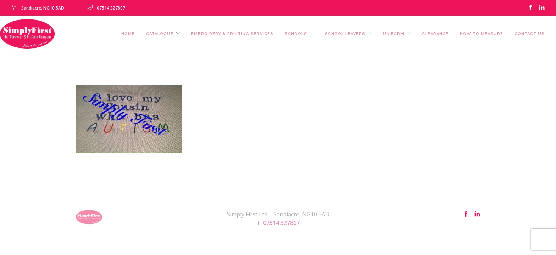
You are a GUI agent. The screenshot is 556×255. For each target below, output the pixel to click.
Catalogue (159, 34)
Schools (296, 34)
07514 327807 (111, 8)
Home (128, 34)
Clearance (435, 34)
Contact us (530, 34)
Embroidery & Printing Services (232, 34)
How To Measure (481, 34)
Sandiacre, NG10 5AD (42, 8)
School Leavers (345, 34)
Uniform (393, 34)
